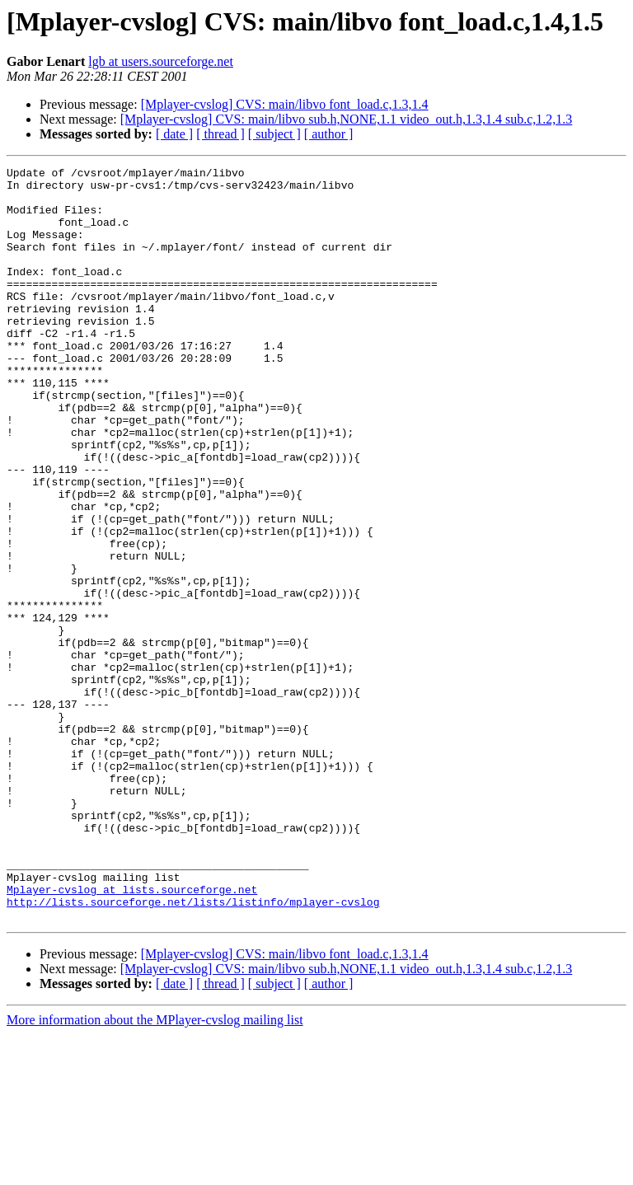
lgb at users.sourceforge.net (160, 61)
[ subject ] (274, 134)
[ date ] (174, 134)
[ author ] (329, 134)
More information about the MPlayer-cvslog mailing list (155, 1171)
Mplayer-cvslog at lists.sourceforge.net (132, 1035)
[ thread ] (220, 134)
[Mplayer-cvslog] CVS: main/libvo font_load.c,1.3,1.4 (285, 104)
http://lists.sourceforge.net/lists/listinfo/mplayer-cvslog (193, 1049)
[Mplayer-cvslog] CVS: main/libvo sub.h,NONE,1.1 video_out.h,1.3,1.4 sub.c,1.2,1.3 (346, 119)
